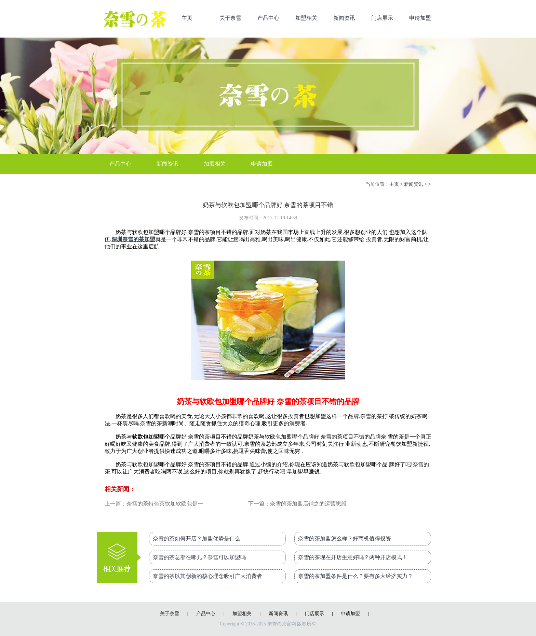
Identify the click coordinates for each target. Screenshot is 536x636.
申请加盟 (420, 18)
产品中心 (268, 18)
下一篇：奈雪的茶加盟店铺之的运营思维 (297, 504)
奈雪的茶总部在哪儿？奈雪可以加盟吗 (199, 557)
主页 (187, 18)
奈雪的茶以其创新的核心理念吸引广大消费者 (207, 576)
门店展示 (382, 18)
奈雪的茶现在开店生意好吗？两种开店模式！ (352, 557)
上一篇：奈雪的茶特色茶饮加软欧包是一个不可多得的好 (154, 504)
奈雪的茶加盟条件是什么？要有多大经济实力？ (355, 576)
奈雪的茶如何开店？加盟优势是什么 (196, 538)
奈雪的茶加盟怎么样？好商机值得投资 (344, 538)
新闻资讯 (344, 18)
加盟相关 (306, 18)
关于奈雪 (230, 18)
